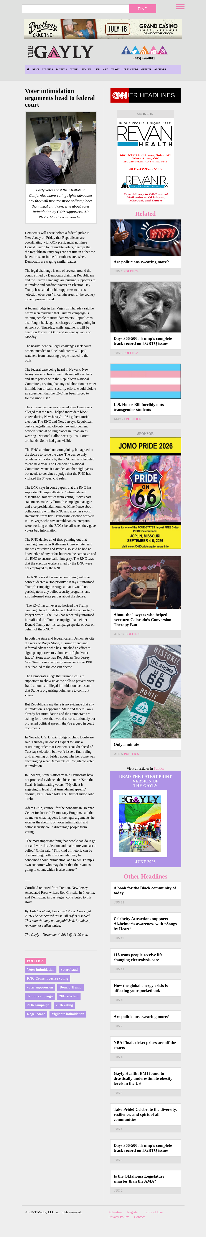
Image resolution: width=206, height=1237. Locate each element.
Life (97, 69)
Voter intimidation (40, 969)
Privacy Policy (119, 1217)
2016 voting (64, 1005)
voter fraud (69, 969)
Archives (160, 69)
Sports (74, 69)
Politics (47, 69)
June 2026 (145, 861)
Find (143, 8)
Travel (115, 69)
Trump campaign (40, 996)
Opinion (146, 69)
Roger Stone (36, 1014)
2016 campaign (38, 1005)
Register (133, 1212)
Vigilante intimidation (68, 1014)
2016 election (68, 996)
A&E (105, 69)
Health (86, 69)
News (36, 69)
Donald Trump (70, 987)
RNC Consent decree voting (47, 978)
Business (61, 69)
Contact (139, 1217)
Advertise (115, 1212)
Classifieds (131, 69)
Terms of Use (153, 1212)
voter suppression (40, 987)
